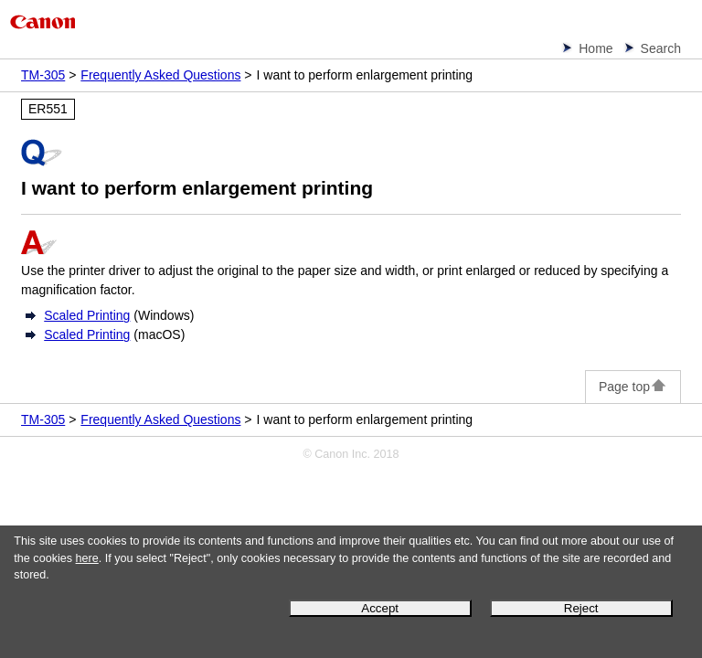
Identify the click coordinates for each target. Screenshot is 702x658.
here (87, 558)
